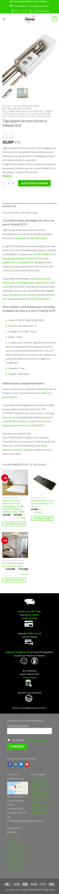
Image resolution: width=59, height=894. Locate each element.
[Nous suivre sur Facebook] (9, 764)
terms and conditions (35, 739)
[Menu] (4, 19)
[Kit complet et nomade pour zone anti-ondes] (15, 545)
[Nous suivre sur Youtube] (27, 764)
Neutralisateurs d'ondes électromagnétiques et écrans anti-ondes (27, 109)
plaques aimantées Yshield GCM (24, 258)
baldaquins (20, 238)
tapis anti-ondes (38, 238)
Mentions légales (16, 849)
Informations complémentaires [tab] (20, 213)
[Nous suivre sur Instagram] (15, 764)
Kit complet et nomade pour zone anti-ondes (13, 564)
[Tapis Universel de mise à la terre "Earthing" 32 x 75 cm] (44, 482)
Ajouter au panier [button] (42, 518)
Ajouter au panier (34, 183)
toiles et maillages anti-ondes (25, 282)
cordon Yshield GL (43, 254)
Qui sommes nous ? (41, 779)
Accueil (6, 106)
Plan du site (13, 869)
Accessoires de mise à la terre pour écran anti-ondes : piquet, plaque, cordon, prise (26, 114)
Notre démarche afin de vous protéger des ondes (41, 787)
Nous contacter (39, 812)
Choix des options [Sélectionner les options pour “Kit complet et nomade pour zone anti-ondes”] (14, 580)
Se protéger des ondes (27, 106)
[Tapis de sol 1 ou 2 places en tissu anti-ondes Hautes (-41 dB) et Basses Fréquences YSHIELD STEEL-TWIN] (15, 482)
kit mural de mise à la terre (23, 294)
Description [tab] (9, 206)
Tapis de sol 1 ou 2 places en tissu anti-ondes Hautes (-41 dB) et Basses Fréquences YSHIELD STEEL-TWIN (13, 506)
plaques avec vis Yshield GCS (17, 262)
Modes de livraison (17, 845)
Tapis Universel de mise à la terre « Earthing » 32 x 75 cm (42, 503)
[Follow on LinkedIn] (21, 764)
